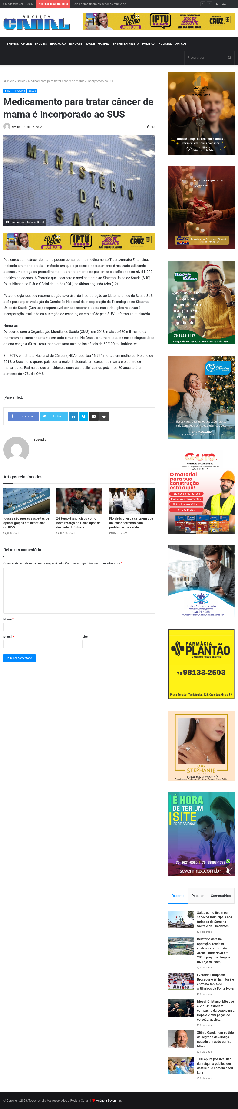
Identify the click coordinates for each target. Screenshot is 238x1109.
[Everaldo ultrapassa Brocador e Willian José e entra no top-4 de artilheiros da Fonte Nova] (181, 981)
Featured (20, 90)
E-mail (8, 636)
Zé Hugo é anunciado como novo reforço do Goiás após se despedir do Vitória (78, 523)
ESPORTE (75, 43)
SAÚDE (90, 43)
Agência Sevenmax (109, 1100)
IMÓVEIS (41, 43)
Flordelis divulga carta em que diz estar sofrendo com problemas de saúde (131, 523)
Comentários (221, 896)
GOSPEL (103, 43)
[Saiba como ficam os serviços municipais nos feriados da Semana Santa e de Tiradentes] (181, 919)
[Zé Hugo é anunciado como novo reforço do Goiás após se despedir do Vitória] (79, 501)
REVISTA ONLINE (18, 43)
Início (8, 81)
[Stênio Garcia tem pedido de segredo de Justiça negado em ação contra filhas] (181, 1039)
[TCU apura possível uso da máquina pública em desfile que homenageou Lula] (181, 1065)
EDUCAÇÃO (58, 43)
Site (85, 636)
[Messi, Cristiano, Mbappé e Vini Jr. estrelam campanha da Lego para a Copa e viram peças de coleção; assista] (181, 1008)
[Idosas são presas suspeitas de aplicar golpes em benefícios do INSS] (26, 501)
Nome (8, 619)
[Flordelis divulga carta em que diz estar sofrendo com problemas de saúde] (132, 501)
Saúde (21, 81)
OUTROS (181, 43)
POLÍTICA (148, 43)
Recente (178, 896)
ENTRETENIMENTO (126, 43)
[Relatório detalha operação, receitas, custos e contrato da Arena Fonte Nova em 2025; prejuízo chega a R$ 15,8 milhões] (181, 946)
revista (16, 126)
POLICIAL (165, 43)
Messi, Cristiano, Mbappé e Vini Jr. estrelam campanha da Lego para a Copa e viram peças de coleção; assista (216, 1010)
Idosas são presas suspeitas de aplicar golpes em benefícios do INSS (26, 523)
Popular (198, 896)
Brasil (8, 90)
